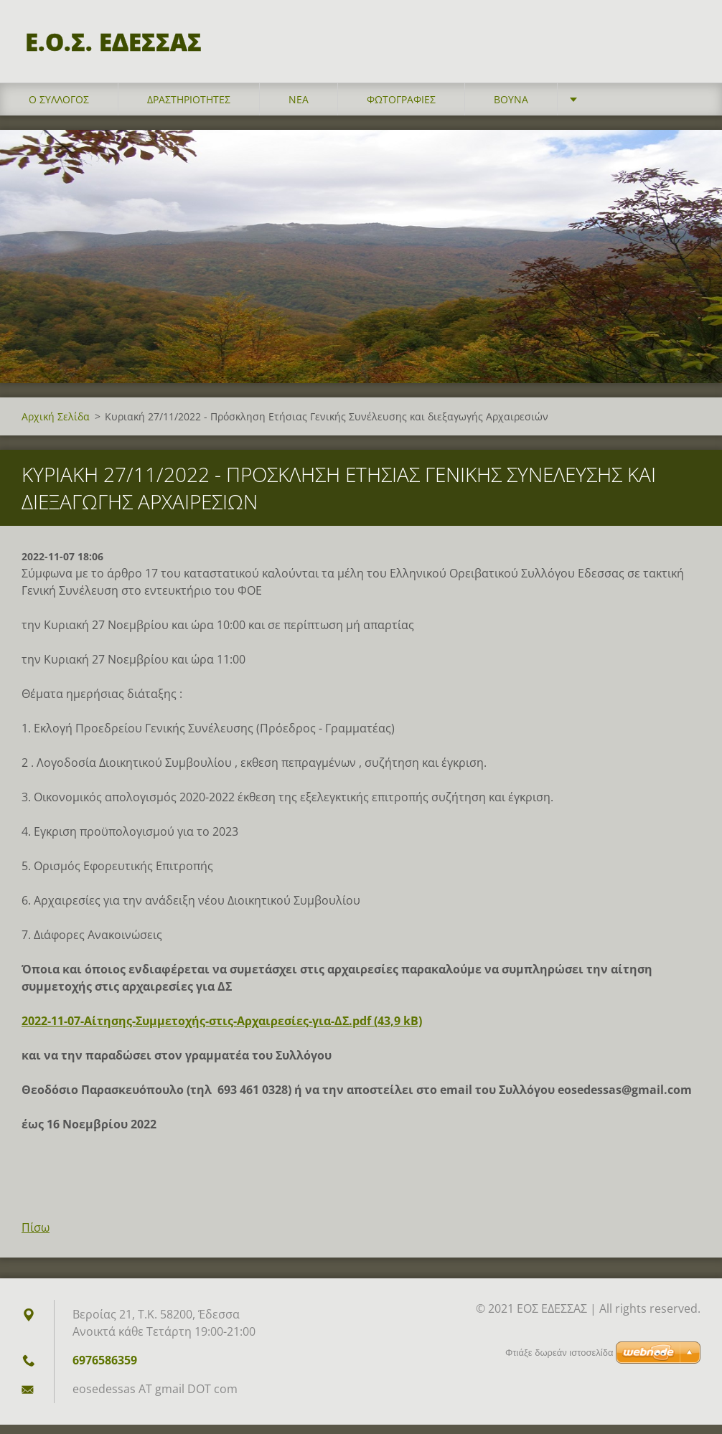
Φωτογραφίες (401, 108)
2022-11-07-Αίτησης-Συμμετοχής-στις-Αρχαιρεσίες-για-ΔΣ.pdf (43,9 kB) (222, 1030)
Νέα (299, 108)
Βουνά (511, 108)
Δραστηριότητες (188, 108)
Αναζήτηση (684, 42)
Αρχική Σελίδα (56, 426)
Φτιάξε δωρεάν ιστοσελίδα (559, 1352)
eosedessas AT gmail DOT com (155, 1398)
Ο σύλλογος (59, 108)
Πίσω (36, 1237)
